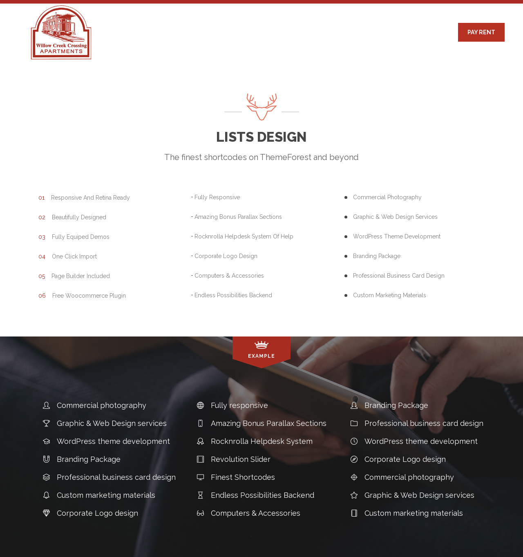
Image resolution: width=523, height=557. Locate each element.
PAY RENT (481, 32)
